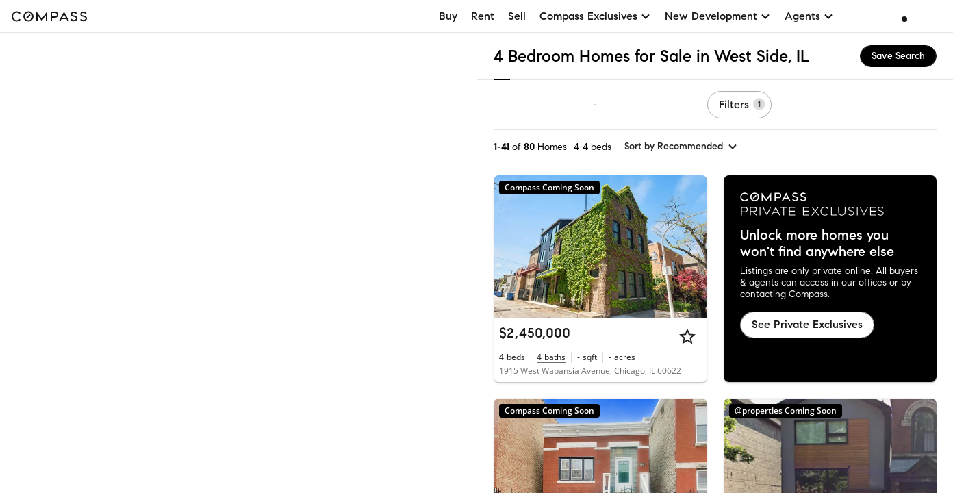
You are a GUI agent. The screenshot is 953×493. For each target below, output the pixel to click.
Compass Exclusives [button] (595, 16)
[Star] (687, 336)
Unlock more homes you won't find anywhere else (817, 243)
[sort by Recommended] (681, 146)
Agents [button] (809, 16)
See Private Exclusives (807, 324)
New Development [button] (718, 16)
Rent (482, 16)
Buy (448, 16)
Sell (517, 16)
